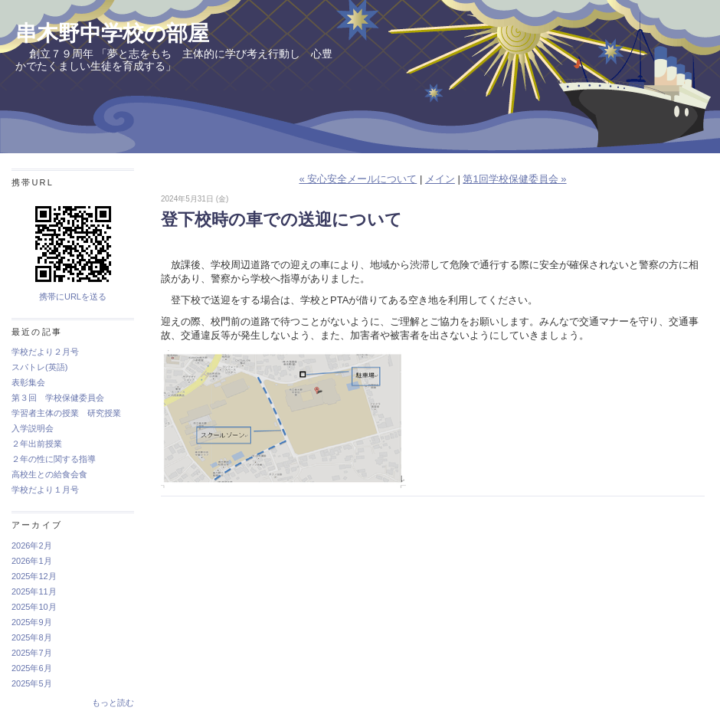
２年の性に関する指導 (53, 459)
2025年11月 (34, 591)
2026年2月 (31, 545)
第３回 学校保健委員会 (57, 397)
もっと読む (113, 702)
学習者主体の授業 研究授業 (66, 413)
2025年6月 (31, 668)
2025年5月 (31, 683)
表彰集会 (28, 382)
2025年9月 (31, 622)
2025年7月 (31, 652)
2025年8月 (31, 637)
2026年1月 (31, 560)
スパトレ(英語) (39, 367)
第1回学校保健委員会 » (514, 179)
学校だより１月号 (45, 489)
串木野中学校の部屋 (112, 33)
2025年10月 (34, 606)
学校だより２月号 (45, 351)
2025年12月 (34, 576)
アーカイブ (36, 524)
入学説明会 (32, 428)
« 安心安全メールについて (358, 179)
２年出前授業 (36, 443)
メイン (440, 179)
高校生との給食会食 (49, 474)
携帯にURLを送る (72, 296)
